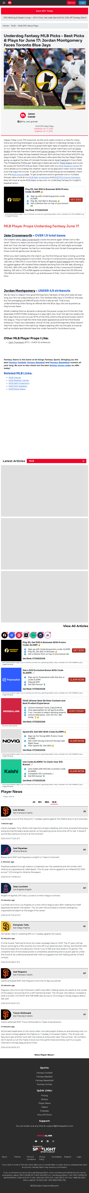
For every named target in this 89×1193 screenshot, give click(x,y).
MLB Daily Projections (19, 383)
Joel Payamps (20, 848)
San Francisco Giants (22, 813)
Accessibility (57, 1157)
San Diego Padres (21, 928)
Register (67, 1157)
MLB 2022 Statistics (18, 386)
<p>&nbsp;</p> (25, 422)
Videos (44, 1107)
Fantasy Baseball (44, 1077)
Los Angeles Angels (22, 889)
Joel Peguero (20, 972)
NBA (47, 802)
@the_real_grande (28, 121)
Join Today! (76, 711)
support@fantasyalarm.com (59, 1126)
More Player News (44, 1055)
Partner (17, 1157)
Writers (44, 1099)
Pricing (44, 1095)
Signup (71, 3)
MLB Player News (17, 389)
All (34, 802)
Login (82, 3)
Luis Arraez (19, 810)
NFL (40, 802)
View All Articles (75, 626)
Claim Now (77, 679)
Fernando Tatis (21, 925)
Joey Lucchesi (20, 886)
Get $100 (75, 199)
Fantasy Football (45, 1073)
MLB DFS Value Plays (28, 26)
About (4, 1157)
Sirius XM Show (44, 1115)
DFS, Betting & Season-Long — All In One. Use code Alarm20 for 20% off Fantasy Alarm (45, 18)
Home (6, 26)
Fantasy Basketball (45, 1080)
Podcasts (44, 1111)
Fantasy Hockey (44, 1084)
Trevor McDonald (22, 1013)
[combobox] (56, 461)
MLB (13, 26)
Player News (44, 1103)
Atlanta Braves (20, 851)
